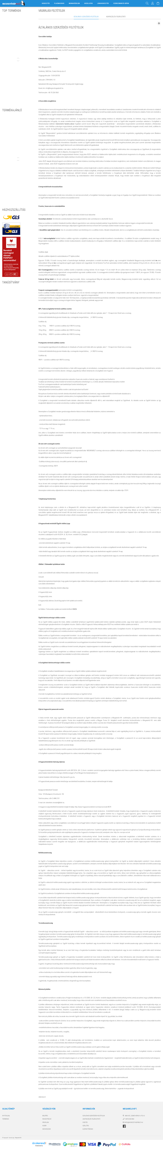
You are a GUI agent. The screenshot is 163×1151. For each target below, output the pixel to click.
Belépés (45, 1115)
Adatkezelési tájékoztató (91, 1119)
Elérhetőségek (88, 1129)
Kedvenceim (46, 1129)
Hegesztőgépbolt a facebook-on (124, 1126)
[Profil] (152, 3)
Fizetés (85, 1122)
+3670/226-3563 (129, 1119)
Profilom (45, 1122)
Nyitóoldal (6, 1115)
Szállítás (86, 1125)
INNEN (75, 609)
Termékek (5, 1119)
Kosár (44, 1125)
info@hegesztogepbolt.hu (134, 1122)
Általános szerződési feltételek (94, 1115)
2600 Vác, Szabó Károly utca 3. (135, 1115)
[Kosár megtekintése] (158, 3)
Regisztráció (46, 1119)
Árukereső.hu (39, 1145)
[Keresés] (147, 3)
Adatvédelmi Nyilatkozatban (65, 124)
